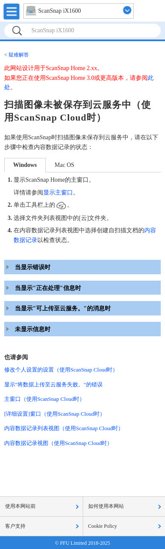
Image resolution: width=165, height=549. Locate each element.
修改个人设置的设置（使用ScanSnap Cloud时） (61, 369)
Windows (25, 165)
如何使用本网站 (106, 506)
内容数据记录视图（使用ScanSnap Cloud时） (58, 443)
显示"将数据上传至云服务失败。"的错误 (53, 384)
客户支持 (15, 526)
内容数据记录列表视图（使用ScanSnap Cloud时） (63, 428)
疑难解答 (18, 55)
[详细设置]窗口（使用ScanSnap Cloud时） (54, 414)
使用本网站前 (20, 506)
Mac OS (64, 165)
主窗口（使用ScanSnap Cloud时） (44, 399)
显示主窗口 (58, 192)
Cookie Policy (102, 526)
